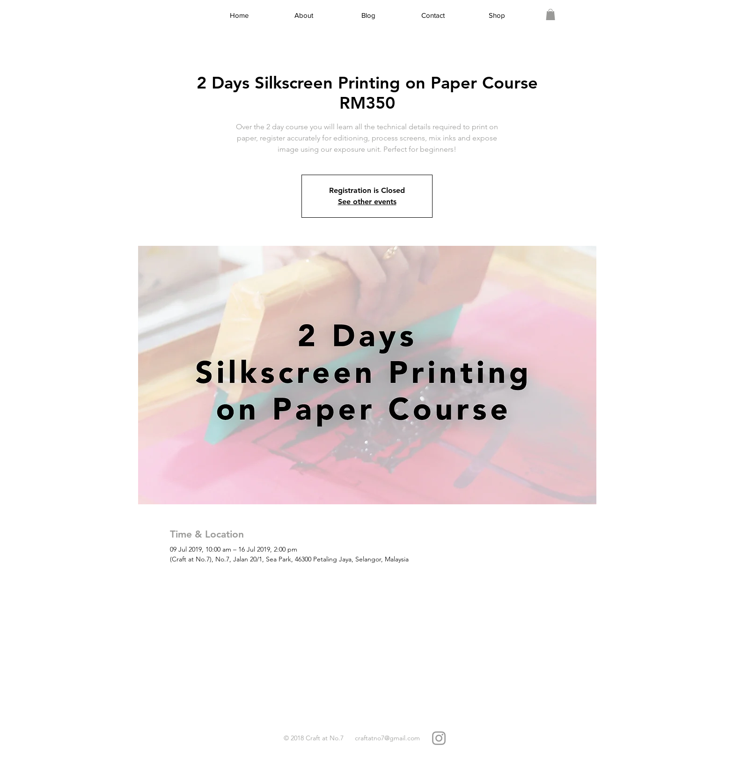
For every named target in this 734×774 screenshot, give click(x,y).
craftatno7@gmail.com (387, 738)
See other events (367, 201)
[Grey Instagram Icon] (439, 738)
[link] (550, 14)
